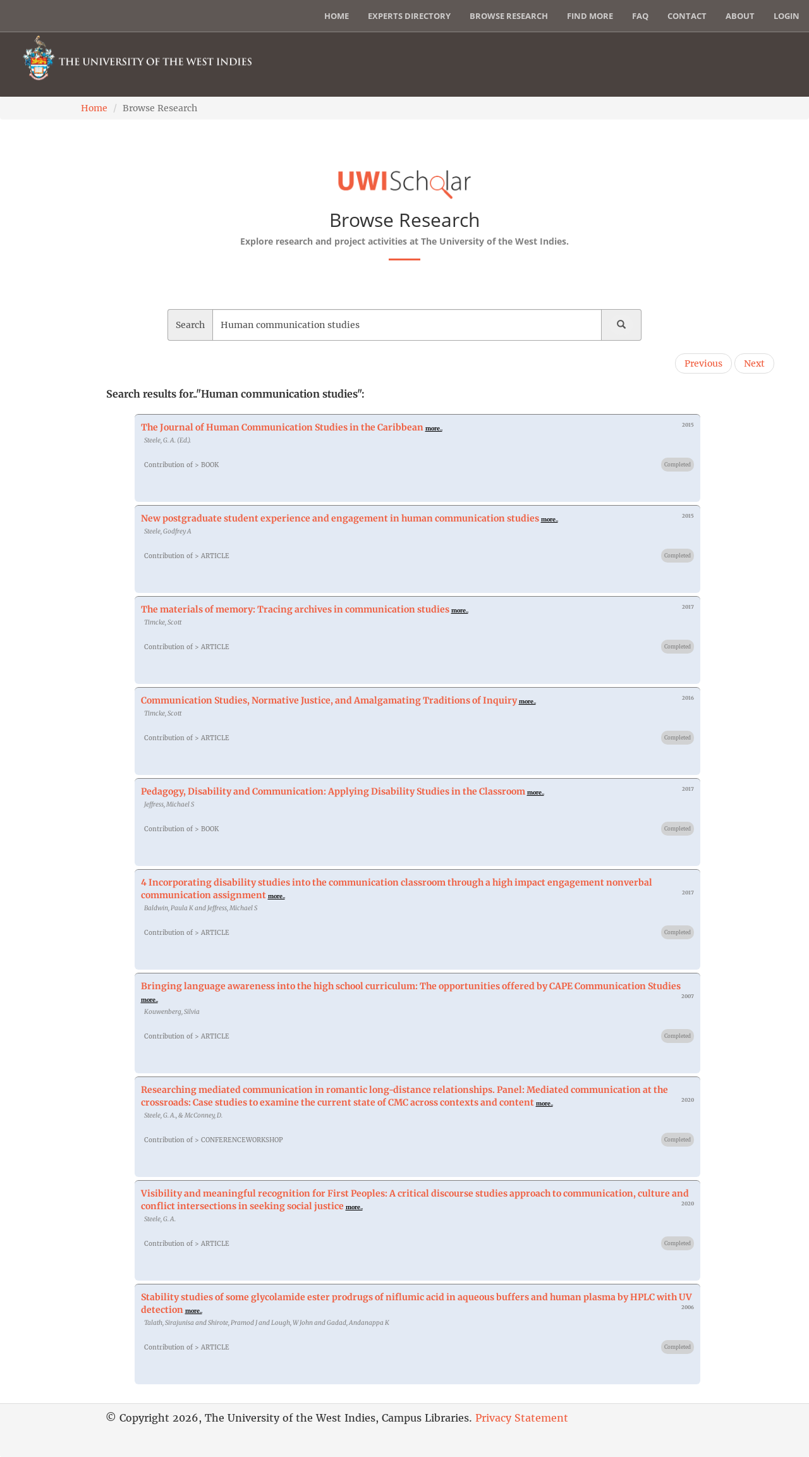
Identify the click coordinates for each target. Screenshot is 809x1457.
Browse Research (509, 15)
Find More (590, 15)
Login (787, 15)
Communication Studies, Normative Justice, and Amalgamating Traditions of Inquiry (329, 700)
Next (754, 363)
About (740, 15)
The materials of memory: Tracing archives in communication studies (295, 609)
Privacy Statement (521, 1417)
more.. (433, 428)
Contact (687, 15)
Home (336, 15)
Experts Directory (409, 15)
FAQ (640, 15)
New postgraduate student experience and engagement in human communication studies (340, 518)
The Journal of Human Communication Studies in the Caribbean (282, 427)
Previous (703, 363)
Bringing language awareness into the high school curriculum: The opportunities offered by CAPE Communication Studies (411, 986)
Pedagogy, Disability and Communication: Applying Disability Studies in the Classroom (333, 791)
